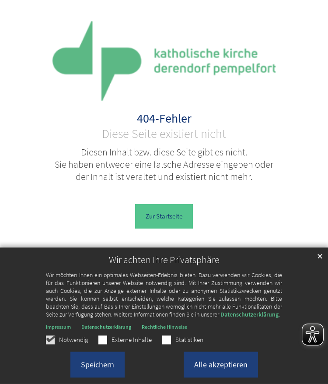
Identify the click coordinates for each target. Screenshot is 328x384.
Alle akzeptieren (221, 371)
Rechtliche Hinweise (164, 333)
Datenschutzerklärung (249, 320)
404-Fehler (164, 118)
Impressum (58, 333)
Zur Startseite (164, 216)
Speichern (97, 371)
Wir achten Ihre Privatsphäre (164, 266)
